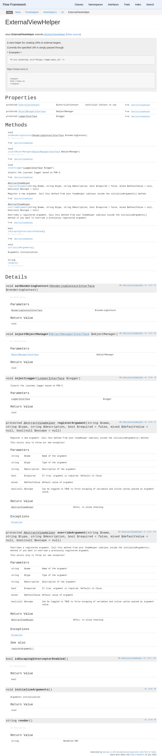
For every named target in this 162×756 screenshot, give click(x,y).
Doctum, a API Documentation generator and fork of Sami (129, 752)
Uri (62, 12)
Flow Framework (14, 4)
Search (150, 4)
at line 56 (150, 720)
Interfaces (113, 4)
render (11, 263)
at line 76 (150, 377)
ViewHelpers (50, 12)
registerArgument (18, 186)
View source (73, 34)
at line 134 (149, 658)
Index (138, 4)
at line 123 (149, 532)
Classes (79, 4)
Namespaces (96, 4)
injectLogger (15, 168)
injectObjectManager (19, 152)
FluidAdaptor (32, 12)
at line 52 (150, 285)
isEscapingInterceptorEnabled (25, 231)
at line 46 (150, 689)
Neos (18, 12)
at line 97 (150, 422)
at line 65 (150, 333)
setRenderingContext (19, 135)
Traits (127, 4)
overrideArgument (18, 207)
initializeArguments (19, 247)
